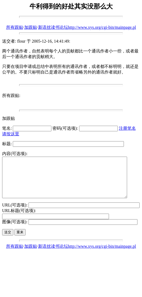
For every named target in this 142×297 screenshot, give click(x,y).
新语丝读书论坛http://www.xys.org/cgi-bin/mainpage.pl (87, 27)
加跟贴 (30, 27)
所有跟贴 (14, 27)
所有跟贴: (11, 95)
